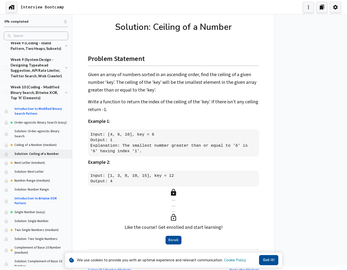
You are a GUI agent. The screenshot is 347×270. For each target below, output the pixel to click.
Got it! (268, 260)
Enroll (173, 240)
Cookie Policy (235, 260)
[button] (36, 46)
